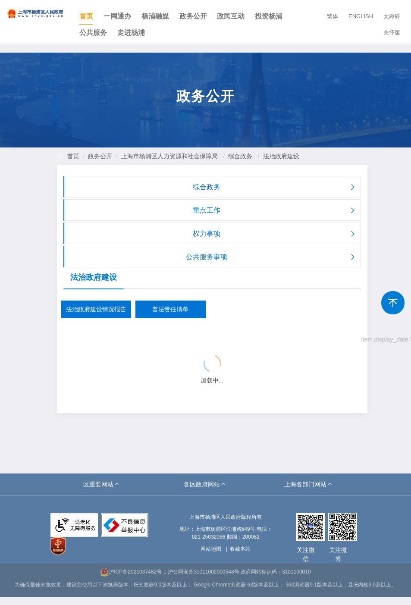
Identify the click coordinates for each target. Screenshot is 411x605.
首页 (86, 16)
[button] (101, 484)
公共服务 (93, 32)
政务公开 (193, 16)
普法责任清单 (170, 309)
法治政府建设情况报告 (96, 309)
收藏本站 (240, 549)
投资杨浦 (268, 16)
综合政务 (240, 156)
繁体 (332, 16)
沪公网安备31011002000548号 (203, 572)
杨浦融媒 (155, 16)
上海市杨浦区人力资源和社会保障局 (169, 156)
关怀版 (391, 32)
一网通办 (117, 16)
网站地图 (211, 549)
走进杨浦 (131, 32)
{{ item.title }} (92, 337)
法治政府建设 (281, 156)
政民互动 (231, 16)
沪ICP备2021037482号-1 (133, 572)
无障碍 (391, 16)
